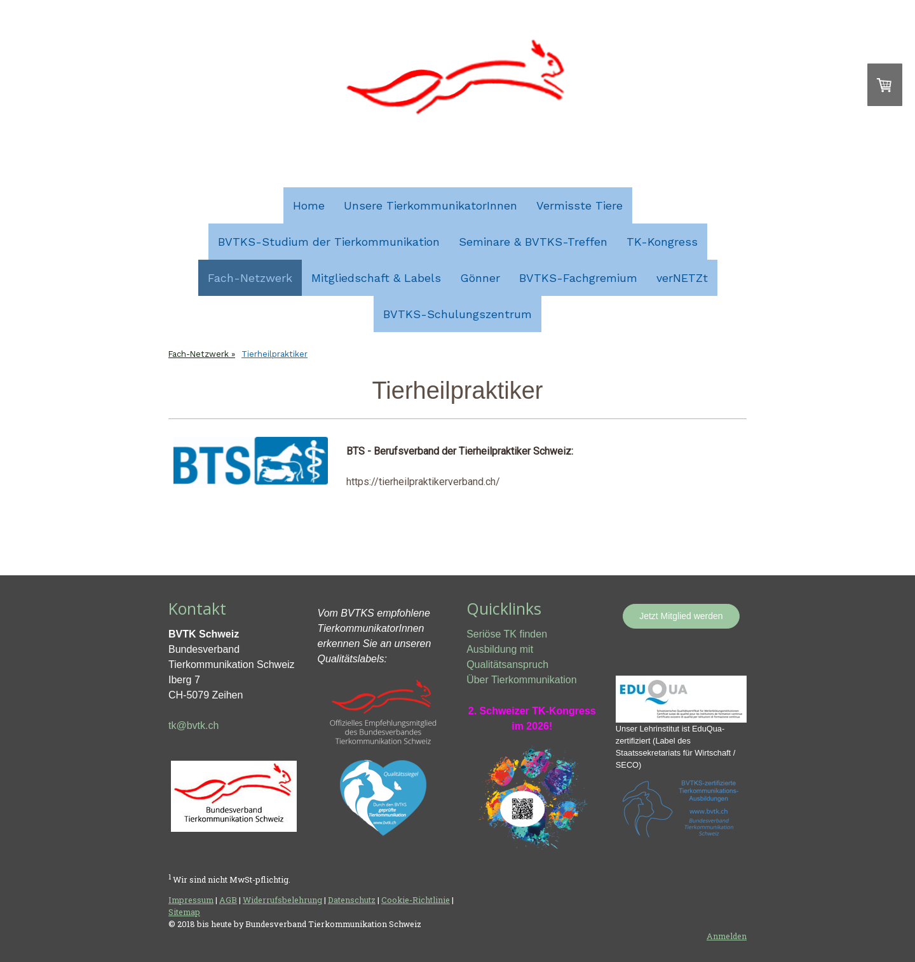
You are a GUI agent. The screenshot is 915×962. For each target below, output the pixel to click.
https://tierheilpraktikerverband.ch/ (423, 482)
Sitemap (184, 912)
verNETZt (682, 277)
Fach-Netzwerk (250, 277)
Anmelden (727, 936)
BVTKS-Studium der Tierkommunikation (329, 241)
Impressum (191, 900)
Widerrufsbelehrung (282, 900)
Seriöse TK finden (506, 634)
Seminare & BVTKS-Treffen (533, 241)
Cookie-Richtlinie (415, 900)
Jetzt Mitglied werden (681, 616)
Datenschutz (352, 900)
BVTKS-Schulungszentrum (457, 314)
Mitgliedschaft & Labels (376, 277)
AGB (228, 900)
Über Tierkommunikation (521, 679)
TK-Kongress (662, 241)
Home (309, 205)
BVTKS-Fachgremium (578, 277)
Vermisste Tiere (579, 205)
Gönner (480, 277)
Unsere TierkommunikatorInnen (430, 205)
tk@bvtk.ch (193, 725)
